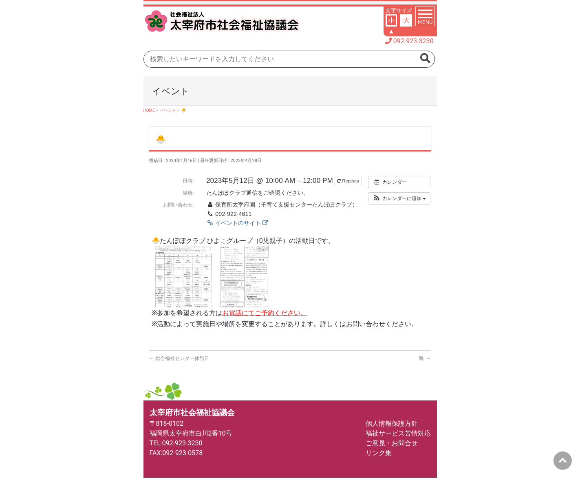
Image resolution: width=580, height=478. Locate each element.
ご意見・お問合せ (392, 443)
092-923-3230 (413, 41)
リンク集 (379, 453)
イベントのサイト (237, 223)
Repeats (348, 180)
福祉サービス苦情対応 (398, 433)
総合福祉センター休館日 (179, 358)
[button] (399, 198)
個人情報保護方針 (392, 423)
